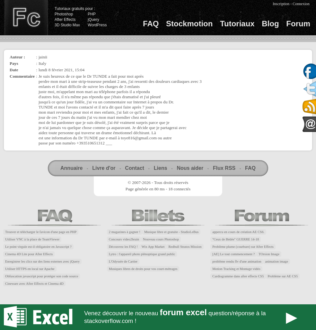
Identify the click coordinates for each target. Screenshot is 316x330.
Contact (134, 168)
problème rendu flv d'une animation (236, 261)
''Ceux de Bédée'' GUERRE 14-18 (235, 239)
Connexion (301, 4)
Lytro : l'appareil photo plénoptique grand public (142, 254)
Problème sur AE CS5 (283, 276)
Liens (160, 168)
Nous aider (190, 168)
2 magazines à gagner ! (124, 232)
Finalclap (26, 17)
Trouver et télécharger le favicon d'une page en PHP (40, 232)
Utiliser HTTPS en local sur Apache (30, 269)
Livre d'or (103, 168)
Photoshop (64, 14)
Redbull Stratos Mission (185, 246)
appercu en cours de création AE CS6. (238, 232)
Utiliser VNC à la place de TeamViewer (32, 239)
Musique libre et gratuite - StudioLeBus (171, 232)
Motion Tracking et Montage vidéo (236, 269)
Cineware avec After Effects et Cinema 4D (34, 283)
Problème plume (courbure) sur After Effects (243, 246)
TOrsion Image (269, 254)
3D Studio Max (67, 25)
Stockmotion (189, 23)
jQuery (93, 19)
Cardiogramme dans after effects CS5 (238, 276)
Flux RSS (224, 168)
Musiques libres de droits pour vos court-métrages (143, 269)
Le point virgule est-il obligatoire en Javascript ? (38, 246)
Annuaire (71, 168)
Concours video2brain (124, 239)
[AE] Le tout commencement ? (233, 254)
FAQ (151, 23)
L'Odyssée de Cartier (123, 261)
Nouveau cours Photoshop (161, 239)
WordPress (97, 25)
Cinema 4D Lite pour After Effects (29, 254)
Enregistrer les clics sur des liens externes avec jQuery (42, 261)
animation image (276, 261)
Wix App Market (153, 246)
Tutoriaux (237, 23)
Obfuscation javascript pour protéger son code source (41, 276)
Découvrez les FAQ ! (123, 246)
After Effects (65, 19)
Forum (298, 23)
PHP (92, 14)
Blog (270, 23)
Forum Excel (158, 317)
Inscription (281, 4)
